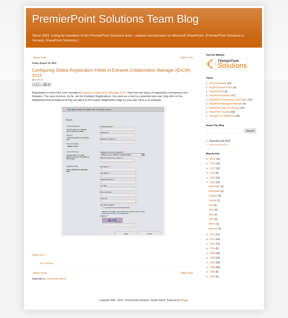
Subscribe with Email (218, 144)
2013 (213, 234)
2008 (213, 257)
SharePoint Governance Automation (228, 99)
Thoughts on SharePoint (222, 115)
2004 (213, 276)
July (211, 205)
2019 (213, 158)
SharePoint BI (216, 91)
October (213, 195)
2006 (213, 267)
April (211, 219)
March (212, 223)
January (213, 228)
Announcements (217, 83)
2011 (213, 243)
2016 (213, 173)
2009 (213, 253)
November (215, 191)
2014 (213, 182)
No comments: (47, 263)
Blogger (184, 300)
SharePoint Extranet (219, 95)
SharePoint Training (219, 111)
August (213, 200)
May (211, 214)
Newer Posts (40, 57)
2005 (213, 271)
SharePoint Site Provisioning (224, 107)
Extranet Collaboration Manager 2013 (104, 92)
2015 (213, 177)
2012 (213, 239)
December (215, 186)
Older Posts (186, 57)
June (212, 209)
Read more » (39, 255)
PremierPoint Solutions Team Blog (115, 19)
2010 (213, 248)
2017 (213, 168)
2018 (213, 163)
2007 (213, 262)
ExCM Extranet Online (221, 87)
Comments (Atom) (56, 278)
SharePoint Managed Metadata (225, 103)
